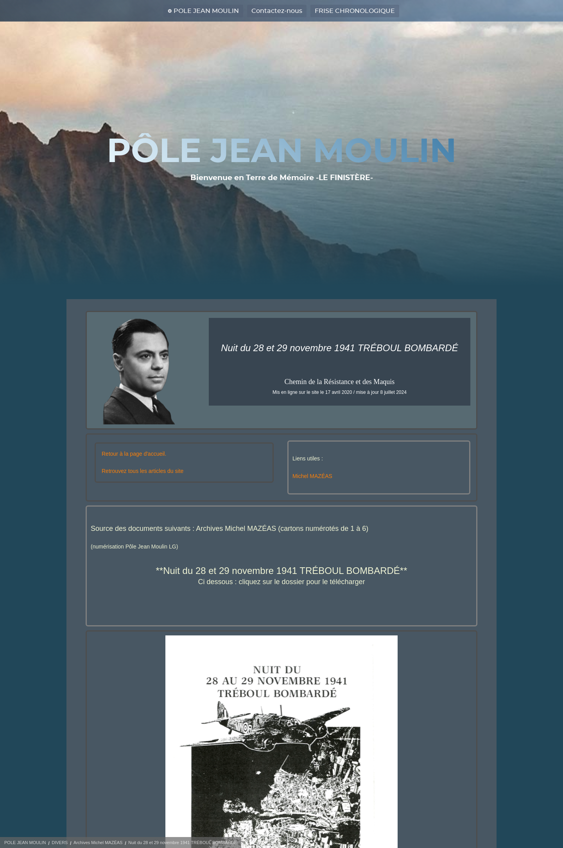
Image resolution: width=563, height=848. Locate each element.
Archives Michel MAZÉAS (98, 842)
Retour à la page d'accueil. (134, 454)
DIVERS (60, 842)
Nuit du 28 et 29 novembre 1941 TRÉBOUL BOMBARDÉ (182, 842)
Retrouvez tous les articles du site (142, 471)
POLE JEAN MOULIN (206, 11)
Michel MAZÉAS (312, 476)
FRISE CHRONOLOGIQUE (355, 11)
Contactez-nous (276, 11)
